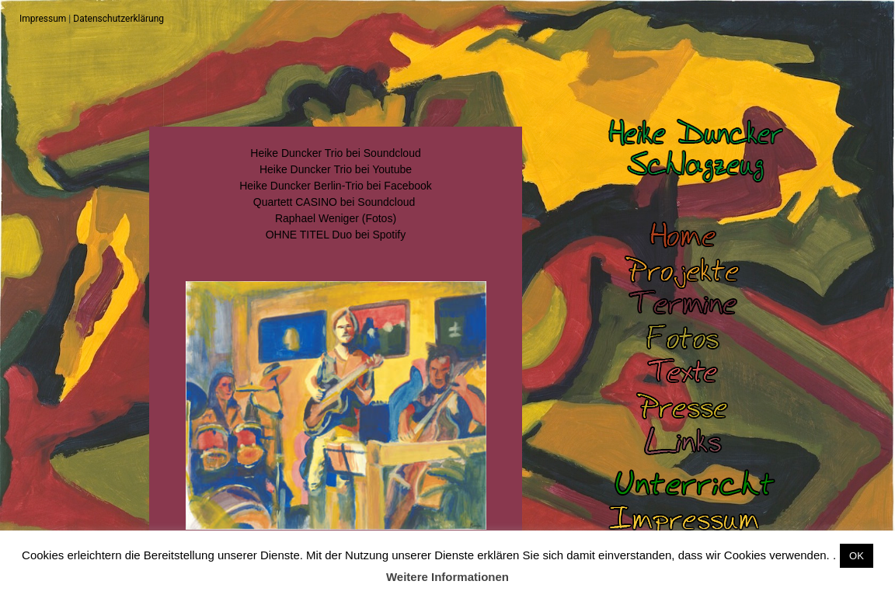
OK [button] (856, 556)
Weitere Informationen (447, 576)
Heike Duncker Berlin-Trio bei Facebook (335, 185)
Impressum (42, 18)
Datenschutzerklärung (118, 18)
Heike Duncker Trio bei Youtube (335, 169)
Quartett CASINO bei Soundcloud (334, 202)
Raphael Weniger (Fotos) (335, 218)
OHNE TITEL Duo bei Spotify (336, 234)
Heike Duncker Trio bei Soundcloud (335, 153)
